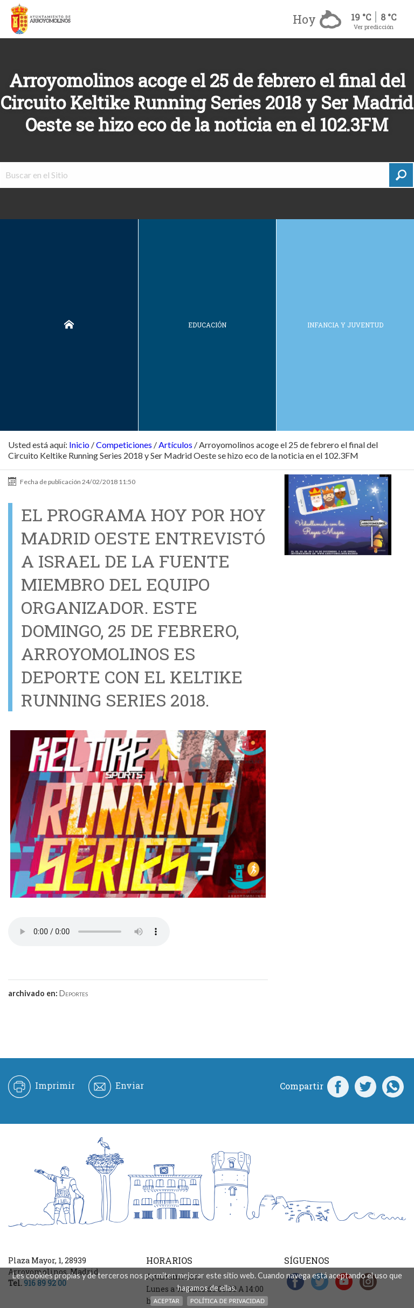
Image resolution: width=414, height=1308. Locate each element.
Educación (207, 324)
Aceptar (167, 1301)
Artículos (175, 444)
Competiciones (124, 444)
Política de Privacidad (227, 1301)
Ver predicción (374, 27)
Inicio (69, 325)
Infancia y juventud (345, 324)
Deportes (73, 993)
